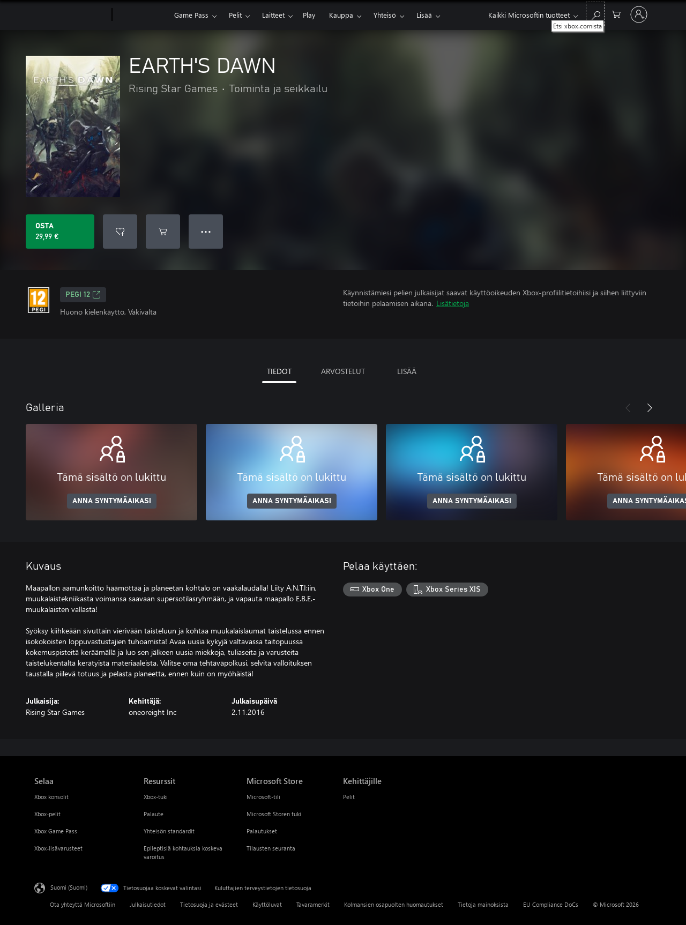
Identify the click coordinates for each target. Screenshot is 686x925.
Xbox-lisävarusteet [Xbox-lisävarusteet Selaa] (58, 848)
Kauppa (341, 14)
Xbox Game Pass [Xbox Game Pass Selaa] (55, 830)
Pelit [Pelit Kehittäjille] (349, 796)
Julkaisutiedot (148, 904)
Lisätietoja (452, 303)
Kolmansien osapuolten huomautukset (393, 904)
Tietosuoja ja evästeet (209, 904)
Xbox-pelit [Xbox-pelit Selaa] (47, 813)
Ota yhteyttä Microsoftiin (82, 904)
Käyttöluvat (267, 904)
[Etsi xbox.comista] (595, 14)
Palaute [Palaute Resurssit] (153, 813)
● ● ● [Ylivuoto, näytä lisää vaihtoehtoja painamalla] (206, 231)
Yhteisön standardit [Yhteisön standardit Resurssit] (169, 830)
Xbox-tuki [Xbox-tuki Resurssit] (156, 796)
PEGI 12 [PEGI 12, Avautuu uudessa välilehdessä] (83, 294)
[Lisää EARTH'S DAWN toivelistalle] (120, 231)
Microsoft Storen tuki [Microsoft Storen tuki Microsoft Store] (274, 813)
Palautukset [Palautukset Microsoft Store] (262, 830)
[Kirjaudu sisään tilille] (639, 14)
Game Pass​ (191, 14)
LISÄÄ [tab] (406, 371)
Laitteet (273, 14)
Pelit (235, 14)
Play (309, 14)
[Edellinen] (628, 407)
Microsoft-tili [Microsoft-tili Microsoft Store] (263, 796)
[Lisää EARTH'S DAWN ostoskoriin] (163, 231)
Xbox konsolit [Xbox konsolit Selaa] (51, 796)
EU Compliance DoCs (550, 904)
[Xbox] (141, 15)
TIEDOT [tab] (279, 371)
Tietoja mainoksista (483, 904)
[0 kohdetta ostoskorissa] (616, 13)
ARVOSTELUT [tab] (343, 371)
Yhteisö (385, 14)
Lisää (424, 14)
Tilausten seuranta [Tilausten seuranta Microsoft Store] (271, 848)
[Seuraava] (649, 407)
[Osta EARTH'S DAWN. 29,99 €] (60, 231)
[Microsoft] (71, 15)
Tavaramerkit (313, 904)
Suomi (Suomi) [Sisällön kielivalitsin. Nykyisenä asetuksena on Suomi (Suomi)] (68, 887)
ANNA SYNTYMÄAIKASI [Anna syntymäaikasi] (111, 501)
